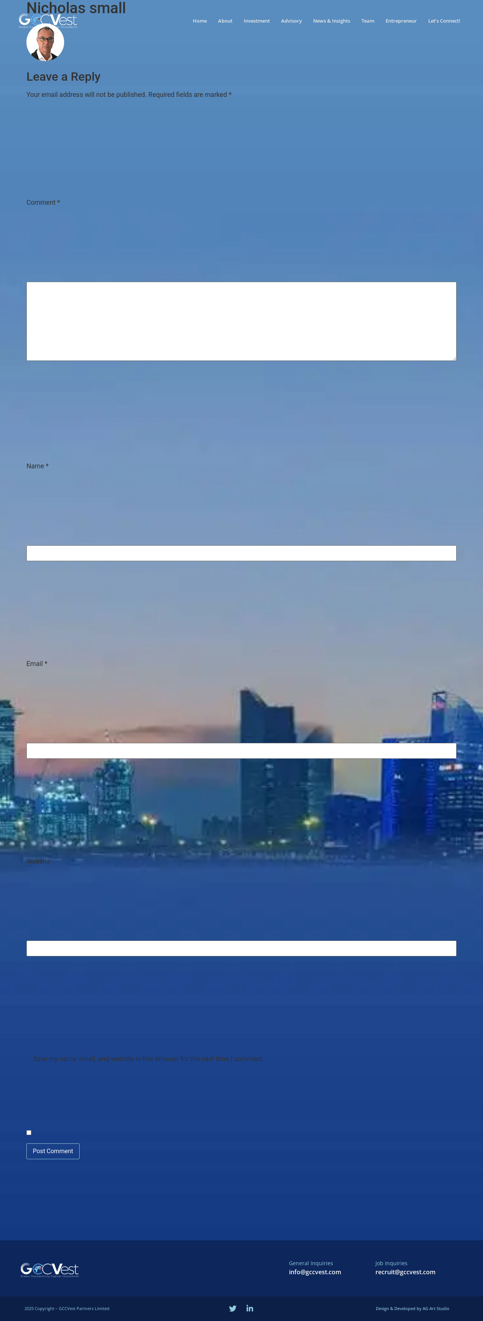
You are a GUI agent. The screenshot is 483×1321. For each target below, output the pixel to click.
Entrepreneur (401, 18)
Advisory (291, 18)
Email (37, 664)
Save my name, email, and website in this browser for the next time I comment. (148, 1059)
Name (37, 466)
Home (200, 18)
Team (367, 18)
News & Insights (331, 18)
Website (38, 861)
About (225, 18)
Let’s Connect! (444, 18)
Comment (43, 202)
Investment (257, 18)
